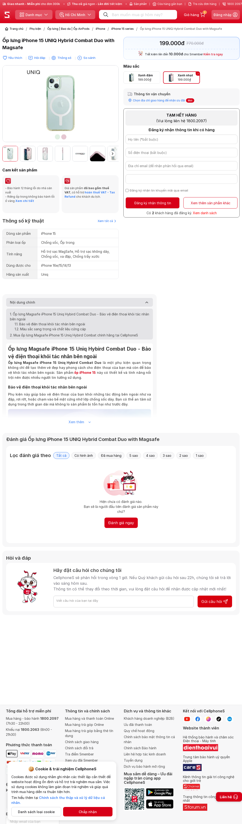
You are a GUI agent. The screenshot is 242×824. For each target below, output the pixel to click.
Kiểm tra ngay (213, 54)
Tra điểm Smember (79, 754)
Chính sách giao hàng (82, 742)
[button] (112, 153)
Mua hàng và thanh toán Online (89, 718)
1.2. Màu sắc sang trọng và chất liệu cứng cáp (50, 322)
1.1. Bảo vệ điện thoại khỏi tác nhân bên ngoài (50, 317)
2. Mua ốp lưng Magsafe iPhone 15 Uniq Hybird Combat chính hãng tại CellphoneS (74, 328)
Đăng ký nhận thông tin (152, 203)
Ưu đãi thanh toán (138, 725)
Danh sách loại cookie (36, 812)
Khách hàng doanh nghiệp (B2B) (149, 718)
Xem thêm (80, 414)
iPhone (100, 29)
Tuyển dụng (133, 760)
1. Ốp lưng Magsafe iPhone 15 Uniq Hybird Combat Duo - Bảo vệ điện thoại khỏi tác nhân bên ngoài (79, 309)
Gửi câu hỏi (214, 594)
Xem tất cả (107, 214)
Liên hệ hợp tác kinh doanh (145, 754)
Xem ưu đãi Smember (81, 760)
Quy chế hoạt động (139, 731)
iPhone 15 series (122, 29)
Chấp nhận (88, 812)
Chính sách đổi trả (79, 748)
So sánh (89, 58)
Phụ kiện (35, 29)
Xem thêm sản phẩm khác (210, 203)
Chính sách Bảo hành (140, 748)
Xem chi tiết (24, 201)
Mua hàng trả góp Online (84, 725)
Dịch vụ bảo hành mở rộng (144, 766)
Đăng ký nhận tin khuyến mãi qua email (159, 190)
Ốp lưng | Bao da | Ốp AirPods (68, 29)
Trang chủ (16, 29)
